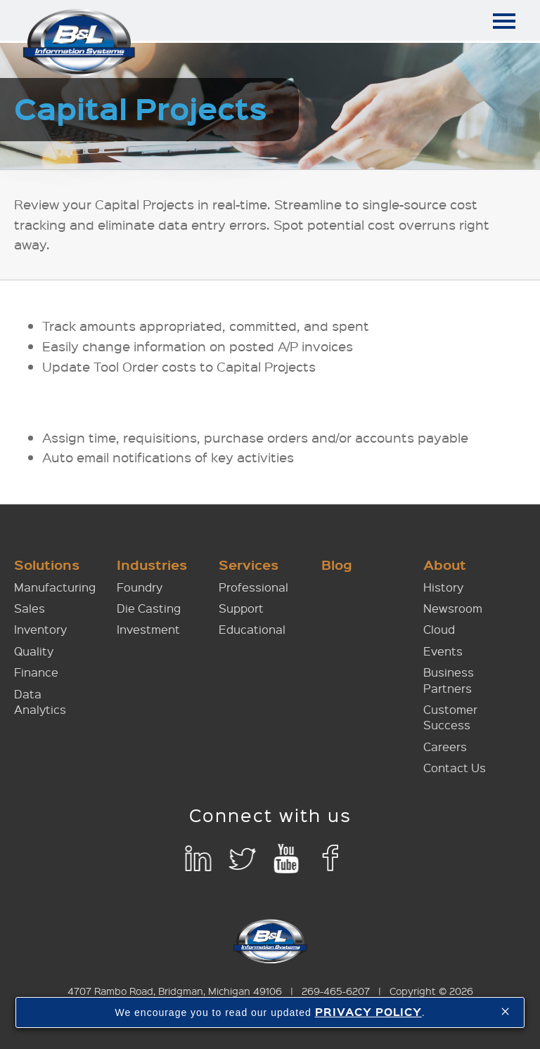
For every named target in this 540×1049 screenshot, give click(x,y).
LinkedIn (197, 858)
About (444, 564)
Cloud (439, 629)
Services (248, 564)
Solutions (46, 564)
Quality (33, 651)
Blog (336, 564)
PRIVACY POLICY (368, 1011)
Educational (252, 629)
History (443, 587)
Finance (36, 672)
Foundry (139, 587)
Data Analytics (40, 701)
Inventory (40, 629)
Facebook (330, 858)
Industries (152, 564)
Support (241, 608)
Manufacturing (55, 587)
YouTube (286, 858)
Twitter (242, 858)
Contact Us (454, 767)
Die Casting (149, 608)
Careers (445, 746)
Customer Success (450, 717)
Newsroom (452, 608)
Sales (29, 608)
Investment (148, 629)
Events (443, 651)
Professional (253, 587)
